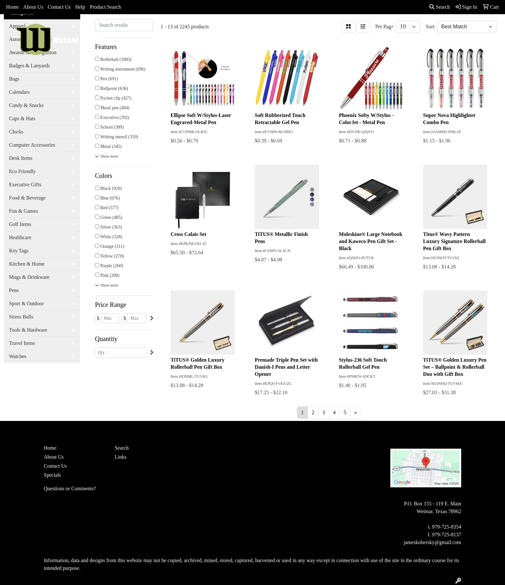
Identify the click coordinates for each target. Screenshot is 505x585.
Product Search (105, 7)
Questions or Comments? (70, 488)
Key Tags (18, 250)
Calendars (19, 92)
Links (120, 457)
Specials (52, 475)
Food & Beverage (27, 197)
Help (80, 7)
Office (311, 28)
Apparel (232, 28)
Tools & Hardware (28, 330)
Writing (372, 28)
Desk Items (20, 158)
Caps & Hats (22, 118)
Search (439, 7)
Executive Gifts (25, 184)
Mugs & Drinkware (29, 277)
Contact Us (59, 7)
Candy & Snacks (26, 105)
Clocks (16, 131)
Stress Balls (21, 316)
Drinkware (283, 28)
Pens (14, 290)
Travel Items (22, 343)
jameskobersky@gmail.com (432, 542)
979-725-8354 (446, 527)
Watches (17, 356)
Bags (256, 28)
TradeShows (341, 28)
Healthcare (20, 237)
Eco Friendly (22, 171)
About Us (33, 7)
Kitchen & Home (26, 264)
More (396, 28)
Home (12, 7)
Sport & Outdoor (26, 303)
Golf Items (20, 224)
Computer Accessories (32, 145)
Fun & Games (23, 211)
